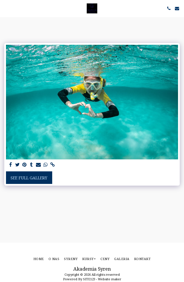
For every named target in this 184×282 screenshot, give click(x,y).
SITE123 (89, 279)
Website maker (109, 279)
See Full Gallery (29, 177)
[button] (6, 8)
